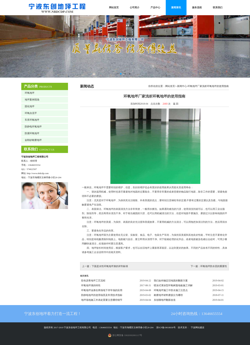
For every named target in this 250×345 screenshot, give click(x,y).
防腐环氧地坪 (32, 133)
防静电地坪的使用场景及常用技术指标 (101, 295)
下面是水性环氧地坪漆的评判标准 (110, 266)
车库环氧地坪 (32, 120)
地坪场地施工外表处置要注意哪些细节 (101, 300)
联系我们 (217, 7)
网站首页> (170, 86)
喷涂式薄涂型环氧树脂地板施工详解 (173, 285)
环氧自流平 (31, 113)
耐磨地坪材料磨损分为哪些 (168, 295)
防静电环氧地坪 (33, 126)
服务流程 (197, 7)
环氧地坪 (29, 93)
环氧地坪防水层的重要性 (213, 266)
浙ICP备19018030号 (165, 327)
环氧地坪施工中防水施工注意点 (171, 290)
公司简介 (134, 7)
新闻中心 (182, 86)
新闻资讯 (176, 7)
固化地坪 (29, 106)
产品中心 (155, 7)
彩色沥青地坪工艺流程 (93, 280)
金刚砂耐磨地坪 (33, 140)
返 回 (176, 103)
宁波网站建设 (197, 327)
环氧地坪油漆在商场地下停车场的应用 (101, 290)
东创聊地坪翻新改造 (165, 300)
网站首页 (114, 7)
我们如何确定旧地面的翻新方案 (171, 280)
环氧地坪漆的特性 (91, 285)
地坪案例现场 (32, 99)
